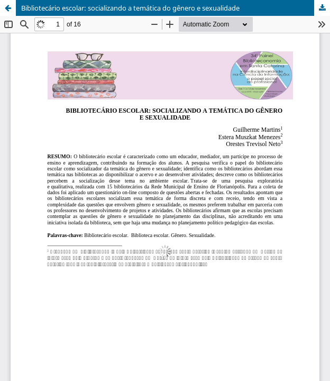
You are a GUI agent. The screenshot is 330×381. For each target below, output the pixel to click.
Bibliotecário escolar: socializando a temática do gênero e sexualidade (130, 8)
